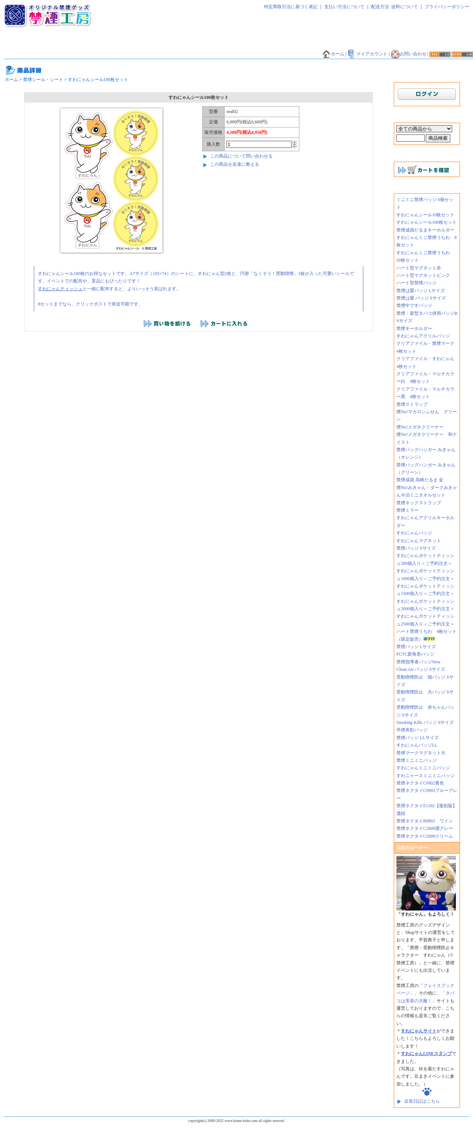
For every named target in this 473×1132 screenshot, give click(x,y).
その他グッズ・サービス (165, 54)
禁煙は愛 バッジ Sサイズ (421, 298)
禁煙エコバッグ (369, 43)
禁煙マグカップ (116, 54)
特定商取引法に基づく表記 (291, 6)
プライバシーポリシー (447, 6)
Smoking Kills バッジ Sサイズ (425, 722)
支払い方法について (344, 6)
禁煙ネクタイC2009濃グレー (424, 828)
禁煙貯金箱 (49, 54)
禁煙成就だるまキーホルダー (425, 230)
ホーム (333, 53)
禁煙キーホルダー (414, 328)
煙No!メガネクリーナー (420, 427)
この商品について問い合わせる (241, 156)
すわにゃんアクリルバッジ (423, 336)
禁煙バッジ (123, 43)
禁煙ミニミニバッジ (416, 760)
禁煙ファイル (332, 43)
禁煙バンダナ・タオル (446, 43)
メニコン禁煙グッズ (279, 54)
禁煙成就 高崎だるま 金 (419, 479)
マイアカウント (367, 53)
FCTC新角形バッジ (415, 654)
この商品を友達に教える (234, 164)
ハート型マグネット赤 (418, 268)
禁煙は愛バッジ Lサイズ (420, 290)
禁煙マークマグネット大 (420, 753)
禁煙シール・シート (290, 43)
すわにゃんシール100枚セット (98, 79)
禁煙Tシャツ (80, 54)
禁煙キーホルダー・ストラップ (231, 43)
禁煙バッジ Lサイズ (416, 646)
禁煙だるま (404, 43)
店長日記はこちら (422, 1101)
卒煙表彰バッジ (412, 729)
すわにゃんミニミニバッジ (423, 767)
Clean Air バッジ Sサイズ (420, 669)
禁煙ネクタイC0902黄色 (422, 783)
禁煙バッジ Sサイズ (416, 548)
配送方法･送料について (394, 6)
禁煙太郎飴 (53, 43)
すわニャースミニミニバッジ (425, 775)
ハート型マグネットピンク (423, 275)
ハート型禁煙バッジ (416, 282)
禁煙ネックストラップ (418, 502)
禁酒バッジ (209, 54)
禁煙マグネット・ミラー (167, 43)
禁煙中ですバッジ (414, 305)
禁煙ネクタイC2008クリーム (424, 836)
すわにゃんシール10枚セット (425, 214)
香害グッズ (239, 54)
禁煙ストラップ (412, 404)
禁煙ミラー (407, 510)
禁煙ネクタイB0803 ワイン (424, 821)
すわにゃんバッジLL (417, 745)
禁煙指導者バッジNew (418, 661)
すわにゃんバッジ (414, 533)
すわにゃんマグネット (418, 540)
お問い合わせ (409, 53)
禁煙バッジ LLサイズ (417, 737)
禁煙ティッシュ (88, 43)
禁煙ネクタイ (20, 43)
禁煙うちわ (18, 54)
